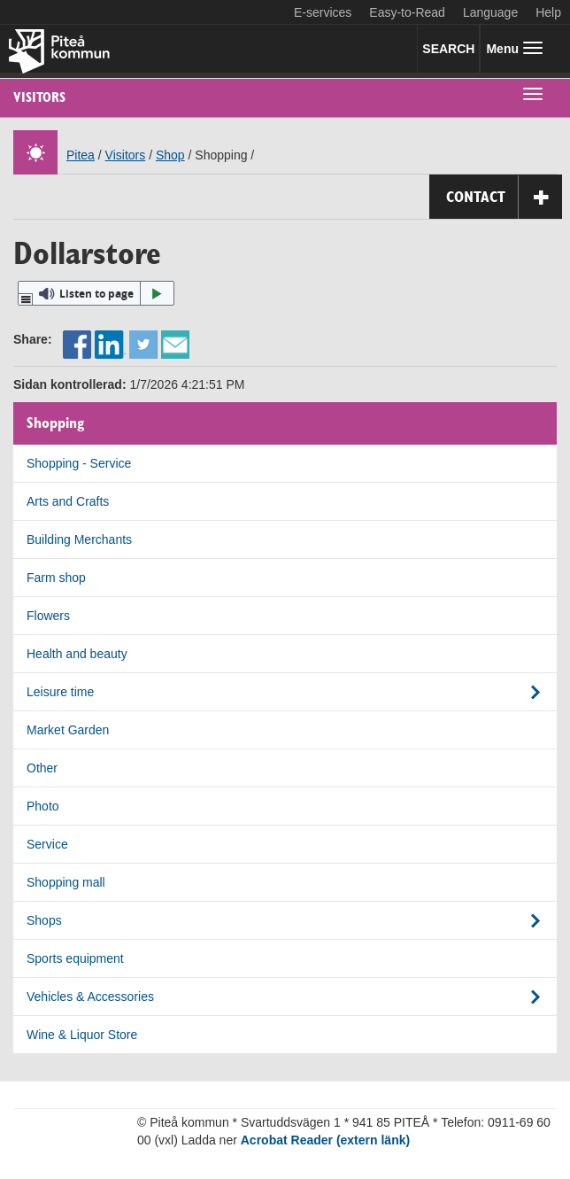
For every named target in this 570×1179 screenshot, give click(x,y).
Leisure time (60, 692)
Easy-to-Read (407, 12)
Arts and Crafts (68, 501)
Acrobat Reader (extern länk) (325, 1140)
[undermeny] (533, 93)
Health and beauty (77, 654)
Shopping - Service (79, 463)
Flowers (48, 616)
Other (42, 768)
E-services (322, 12)
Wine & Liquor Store (82, 1035)
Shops (44, 920)
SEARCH (448, 49)
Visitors (39, 97)
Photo (43, 806)
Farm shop (56, 577)
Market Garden (68, 730)
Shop (170, 155)
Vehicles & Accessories (90, 996)
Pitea (80, 155)
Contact (504, 197)
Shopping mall (66, 882)
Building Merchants (79, 539)
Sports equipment (75, 958)
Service (47, 844)
